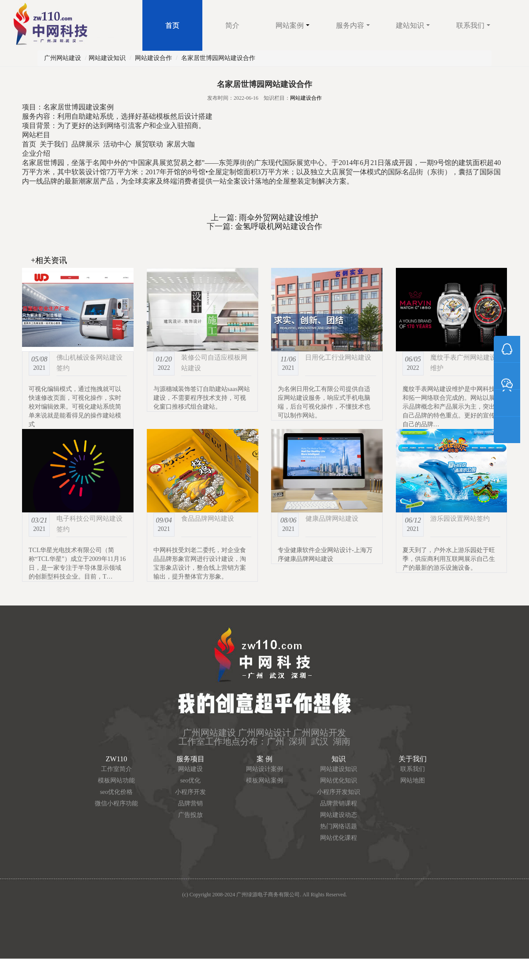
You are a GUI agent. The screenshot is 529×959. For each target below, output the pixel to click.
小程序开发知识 (338, 792)
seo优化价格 (116, 792)
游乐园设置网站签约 (460, 518)
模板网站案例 (264, 780)
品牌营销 (190, 803)
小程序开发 (190, 792)
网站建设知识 (107, 58)
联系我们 (473, 25)
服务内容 (353, 25)
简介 (232, 25)
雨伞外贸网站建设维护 (277, 217)
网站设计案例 (264, 769)
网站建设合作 (153, 58)
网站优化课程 (338, 838)
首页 (172, 25)
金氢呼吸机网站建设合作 (277, 226)
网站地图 (412, 780)
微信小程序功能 (116, 803)
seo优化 (190, 780)
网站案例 (292, 25)
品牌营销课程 (338, 803)
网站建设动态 (338, 815)
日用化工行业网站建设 (338, 357)
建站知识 (413, 25)
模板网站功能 (116, 780)
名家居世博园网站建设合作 (218, 58)
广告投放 (190, 815)
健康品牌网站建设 (331, 518)
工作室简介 (116, 769)
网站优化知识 (338, 780)
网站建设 (190, 769)
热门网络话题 (338, 826)
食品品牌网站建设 (207, 518)
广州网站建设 (62, 58)
